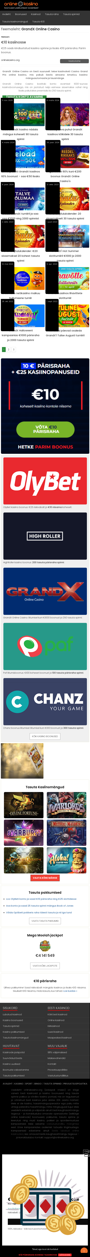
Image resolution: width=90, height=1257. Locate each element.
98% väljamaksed (57, 1052)
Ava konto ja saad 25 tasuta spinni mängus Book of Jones (39, 905)
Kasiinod (35, 14)
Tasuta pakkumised (13, 1075)
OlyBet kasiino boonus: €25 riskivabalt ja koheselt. (45, 505)
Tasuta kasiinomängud (15, 21)
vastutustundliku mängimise (63, 1124)
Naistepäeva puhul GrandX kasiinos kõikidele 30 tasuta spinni (65, 134)
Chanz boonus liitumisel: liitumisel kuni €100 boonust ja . (45, 726)
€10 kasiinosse (13, 42)
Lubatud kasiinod (12, 1014)
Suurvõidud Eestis (12, 1058)
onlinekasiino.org (10, 60)
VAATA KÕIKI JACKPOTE (45, 965)
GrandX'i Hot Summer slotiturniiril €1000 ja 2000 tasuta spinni (65, 255)
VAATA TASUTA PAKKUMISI (45, 921)
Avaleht (6, 14)
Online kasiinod (56, 1020)
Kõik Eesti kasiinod (57, 1014)
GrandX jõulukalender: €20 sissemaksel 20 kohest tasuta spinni (20, 255)
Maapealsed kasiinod (59, 1037)
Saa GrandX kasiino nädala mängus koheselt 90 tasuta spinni (20, 134)
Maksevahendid (56, 1058)
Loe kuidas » (70, 991)
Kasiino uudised (11, 1064)
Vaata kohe (74, 61)
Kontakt (52, 1064)
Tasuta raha (52, 14)
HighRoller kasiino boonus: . (45, 560)
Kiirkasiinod (54, 1026)
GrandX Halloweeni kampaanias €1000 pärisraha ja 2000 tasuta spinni (20, 335)
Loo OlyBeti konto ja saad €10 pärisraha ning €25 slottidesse (41, 899)
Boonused (21, 14)
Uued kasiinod (55, 1032)
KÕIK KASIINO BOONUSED (45, 736)
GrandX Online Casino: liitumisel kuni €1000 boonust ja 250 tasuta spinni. (45, 616)
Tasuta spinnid (71, 14)
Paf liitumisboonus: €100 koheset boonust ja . (45, 671)
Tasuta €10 (38, 21)
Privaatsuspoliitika (57, 1069)
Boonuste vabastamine (16, 1069)
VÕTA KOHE (65, 1255)
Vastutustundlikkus (58, 1075)
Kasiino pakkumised (13, 1032)
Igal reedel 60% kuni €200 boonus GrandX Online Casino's (65, 176)
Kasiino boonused (13, 1020)
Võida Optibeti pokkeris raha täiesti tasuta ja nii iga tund (39, 912)
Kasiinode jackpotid (14, 1052)
